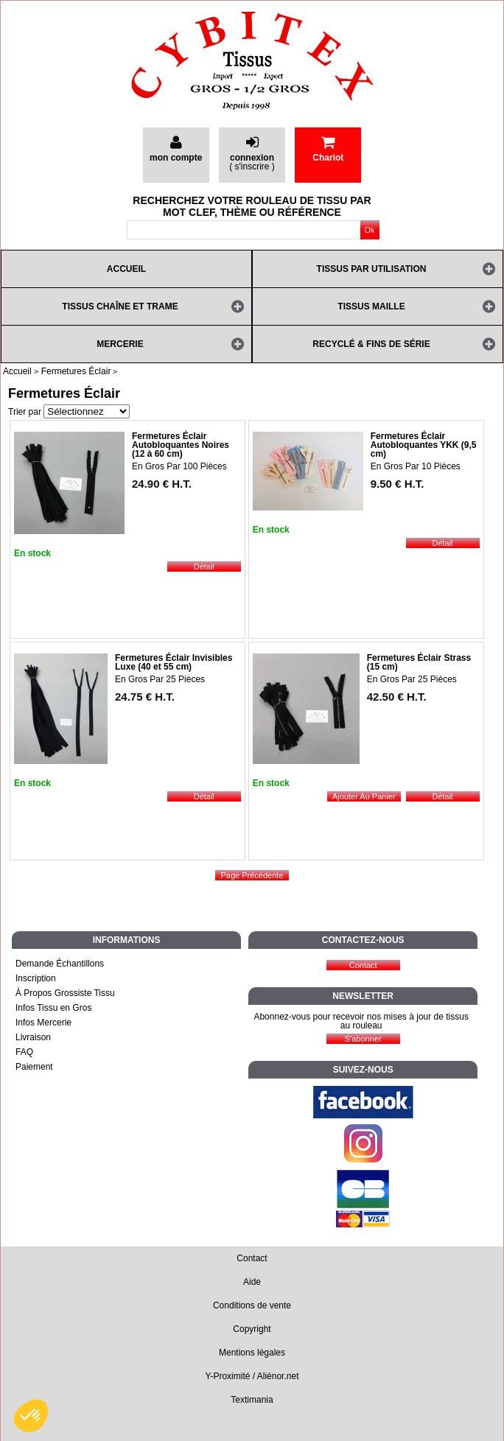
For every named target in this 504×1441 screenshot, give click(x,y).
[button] (31, 1416)
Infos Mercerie (43, 1022)
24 (162, 483)
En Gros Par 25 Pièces (160, 679)
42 (397, 696)
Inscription (35, 978)
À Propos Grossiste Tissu (65, 993)
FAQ (24, 1052)
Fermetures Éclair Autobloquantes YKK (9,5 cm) (424, 445)
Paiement (34, 1067)
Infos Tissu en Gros (53, 1008)
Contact (252, 1258)
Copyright (251, 1329)
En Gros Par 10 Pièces (416, 466)
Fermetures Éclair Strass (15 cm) (419, 662)
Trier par (24, 412)
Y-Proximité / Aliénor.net (252, 1376)
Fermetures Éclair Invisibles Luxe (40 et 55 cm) (173, 662)
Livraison (33, 1037)
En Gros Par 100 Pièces (179, 466)
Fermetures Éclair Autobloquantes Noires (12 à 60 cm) (180, 445)
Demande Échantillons (59, 963)
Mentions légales (252, 1352)
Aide (252, 1282)
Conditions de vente (252, 1305)
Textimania (252, 1400)
